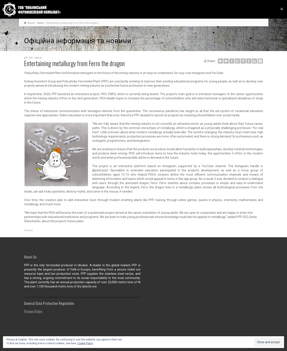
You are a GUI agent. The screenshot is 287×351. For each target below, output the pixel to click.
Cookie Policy (85, 343)
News (30, 230)
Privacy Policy (33, 311)
